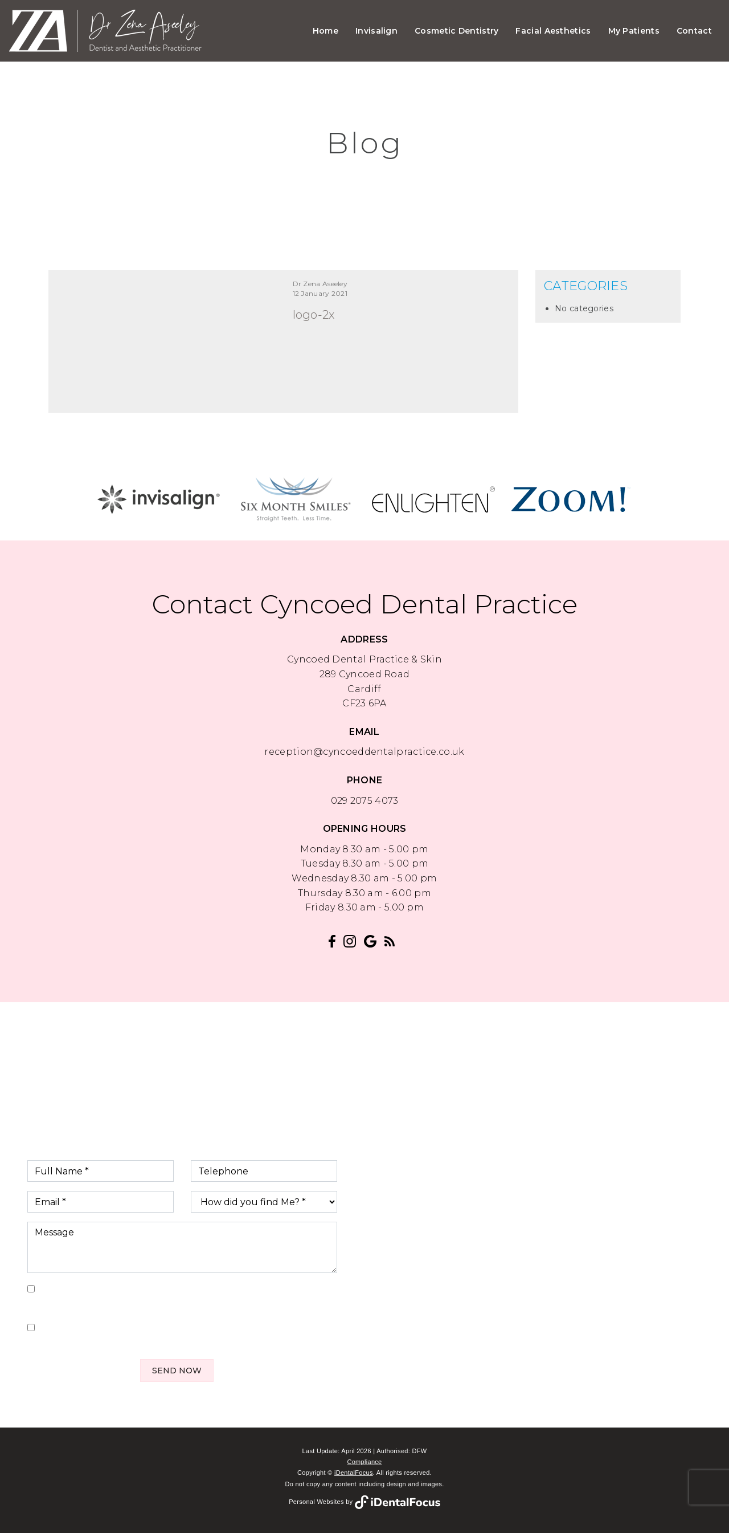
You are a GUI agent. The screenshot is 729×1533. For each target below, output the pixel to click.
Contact (694, 31)
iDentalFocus (353, 1472)
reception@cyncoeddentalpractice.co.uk (364, 751)
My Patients (634, 31)
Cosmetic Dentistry (456, 31)
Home (325, 31)
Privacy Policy (99, 1304)
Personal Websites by (364, 1501)
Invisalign (376, 31)
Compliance (364, 1461)
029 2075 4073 (365, 800)
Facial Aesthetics (553, 31)
